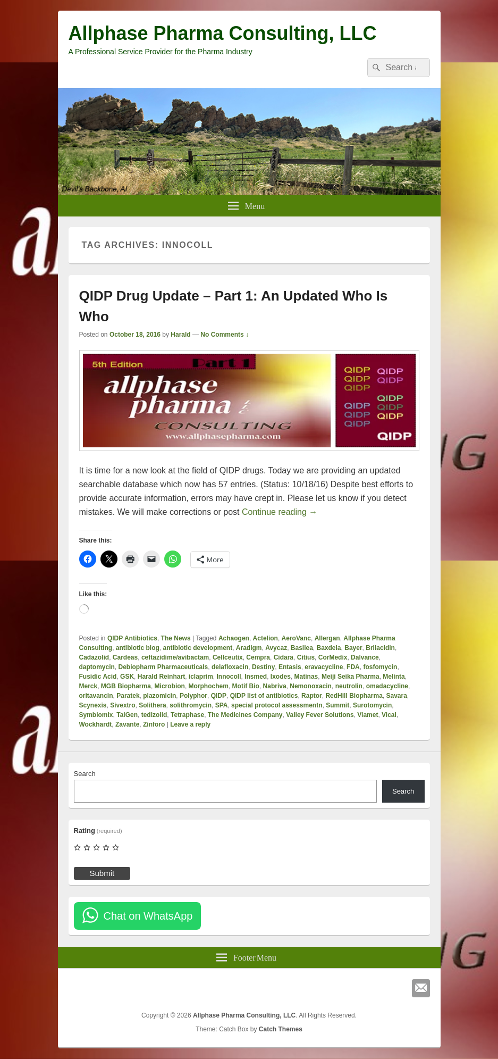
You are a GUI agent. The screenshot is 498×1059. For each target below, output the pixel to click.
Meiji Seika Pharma (350, 676)
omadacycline (387, 686)
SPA (221, 705)
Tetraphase (187, 715)
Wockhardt (95, 724)
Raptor (311, 695)
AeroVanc (296, 638)
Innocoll (229, 676)
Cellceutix (228, 657)
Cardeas (125, 657)
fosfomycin (380, 667)
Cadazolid (94, 657)
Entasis (289, 667)
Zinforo (154, 724)
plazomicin (159, 695)
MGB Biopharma (126, 686)
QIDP (218, 695)
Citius (306, 657)
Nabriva (274, 686)
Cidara (283, 657)
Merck (88, 686)
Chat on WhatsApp (148, 916)
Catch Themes (280, 1029)
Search (85, 774)
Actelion (265, 638)
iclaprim (201, 676)
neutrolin (348, 686)
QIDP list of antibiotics (264, 695)
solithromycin (191, 705)
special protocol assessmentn (276, 705)
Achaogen (233, 638)
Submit (102, 873)
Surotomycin (372, 705)
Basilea (302, 648)
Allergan (327, 638)
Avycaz (276, 648)
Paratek (127, 695)
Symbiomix (96, 715)
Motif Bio (245, 686)
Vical (389, 715)
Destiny (263, 667)
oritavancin (96, 695)
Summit (337, 705)
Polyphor (193, 695)
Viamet (367, 715)
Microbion (170, 686)
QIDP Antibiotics (132, 638)
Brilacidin (380, 648)
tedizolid (154, 715)
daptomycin (97, 667)
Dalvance (365, 657)
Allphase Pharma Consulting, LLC (223, 33)
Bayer (353, 648)
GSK (127, 676)
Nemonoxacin (311, 686)
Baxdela (329, 648)
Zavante (127, 724)
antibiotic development (198, 648)
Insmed (255, 676)
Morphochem (209, 686)
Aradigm (249, 648)
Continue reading (279, 511)
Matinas (306, 676)
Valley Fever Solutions (319, 715)
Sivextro (122, 705)
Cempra (258, 657)
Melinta (393, 676)
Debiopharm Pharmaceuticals (163, 667)
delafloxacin (230, 667)
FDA (353, 667)
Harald (180, 334)
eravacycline (324, 667)
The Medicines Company (245, 715)
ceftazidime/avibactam (175, 657)
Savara (396, 695)
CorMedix (333, 657)
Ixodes (281, 676)
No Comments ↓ (224, 334)
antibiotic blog (137, 648)
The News (176, 638)
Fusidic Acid (98, 676)
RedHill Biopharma (353, 695)
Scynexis (93, 705)
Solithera (152, 705)
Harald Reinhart (161, 676)
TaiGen (127, 715)
